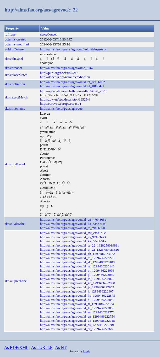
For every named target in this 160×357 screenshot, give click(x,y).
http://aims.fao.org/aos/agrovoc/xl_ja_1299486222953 (77, 287)
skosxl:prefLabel (16, 281)
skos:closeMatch (16, 75)
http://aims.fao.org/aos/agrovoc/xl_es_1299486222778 (77, 312)
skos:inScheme (15, 108)
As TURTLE (42, 347)
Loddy (86, 351)
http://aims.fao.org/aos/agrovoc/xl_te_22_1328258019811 (79, 245)
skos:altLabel (14, 59)
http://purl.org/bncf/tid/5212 (59, 73)
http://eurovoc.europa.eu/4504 (60, 104)
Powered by (76, 351)
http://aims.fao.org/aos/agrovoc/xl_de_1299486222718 (77, 321)
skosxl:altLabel (15, 224)
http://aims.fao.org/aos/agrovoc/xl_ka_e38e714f (73, 224)
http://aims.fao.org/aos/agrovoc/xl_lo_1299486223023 (77, 279)
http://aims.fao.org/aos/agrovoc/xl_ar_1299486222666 (77, 329)
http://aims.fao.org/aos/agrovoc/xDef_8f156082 (72, 82)
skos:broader (13, 68)
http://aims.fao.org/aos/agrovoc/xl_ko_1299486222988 (77, 283)
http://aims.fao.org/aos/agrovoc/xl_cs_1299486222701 (77, 325)
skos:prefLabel (15, 164)
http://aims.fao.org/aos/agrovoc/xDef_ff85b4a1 (72, 86)
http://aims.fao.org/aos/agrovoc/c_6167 (66, 68)
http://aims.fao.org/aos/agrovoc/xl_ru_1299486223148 (77, 266)
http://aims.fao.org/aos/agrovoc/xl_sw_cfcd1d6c (73, 233)
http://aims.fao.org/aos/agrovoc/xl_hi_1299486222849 (77, 300)
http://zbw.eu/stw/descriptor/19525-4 (65, 99)
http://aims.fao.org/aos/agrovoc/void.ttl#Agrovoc (73, 49)
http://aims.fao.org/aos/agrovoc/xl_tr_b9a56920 (72, 228)
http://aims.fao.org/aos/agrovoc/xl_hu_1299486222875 (77, 295)
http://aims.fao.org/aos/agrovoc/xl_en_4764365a (73, 219)
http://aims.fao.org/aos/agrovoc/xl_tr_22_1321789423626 (79, 249)
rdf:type (10, 34)
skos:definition (15, 84)
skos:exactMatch (16, 97)
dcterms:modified (17, 44)
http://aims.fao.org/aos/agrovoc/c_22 (41, 10)
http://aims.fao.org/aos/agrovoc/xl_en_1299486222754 (77, 316)
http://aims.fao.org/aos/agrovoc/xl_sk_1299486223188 (77, 262)
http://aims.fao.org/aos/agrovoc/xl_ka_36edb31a (73, 241)
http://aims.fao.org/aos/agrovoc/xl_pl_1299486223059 (77, 275)
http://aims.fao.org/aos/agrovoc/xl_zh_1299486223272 (77, 254)
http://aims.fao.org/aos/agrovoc (61, 108)
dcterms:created (15, 39)
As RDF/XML (16, 347)
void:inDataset (15, 49)
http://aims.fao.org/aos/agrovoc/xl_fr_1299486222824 (77, 304)
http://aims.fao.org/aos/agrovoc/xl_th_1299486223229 (77, 258)
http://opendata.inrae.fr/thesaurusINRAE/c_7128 (73, 91)
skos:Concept (49, 34)
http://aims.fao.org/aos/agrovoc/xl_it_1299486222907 (77, 291)
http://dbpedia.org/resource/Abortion (65, 77)
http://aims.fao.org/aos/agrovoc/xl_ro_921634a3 (73, 237)
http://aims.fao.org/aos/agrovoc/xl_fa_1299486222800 (77, 308)
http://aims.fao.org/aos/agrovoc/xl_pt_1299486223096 (77, 270)
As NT (61, 347)
